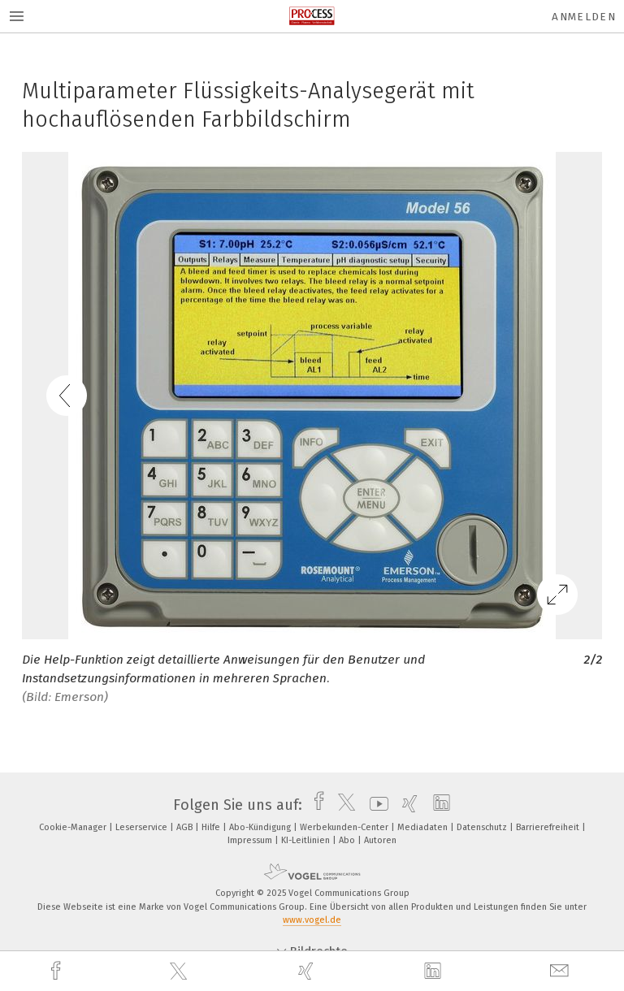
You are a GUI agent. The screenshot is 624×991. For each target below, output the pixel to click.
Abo (348, 840)
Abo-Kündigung (261, 827)
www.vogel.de (312, 920)
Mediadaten (423, 827)
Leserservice (142, 827)
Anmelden (584, 17)
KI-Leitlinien (306, 840)
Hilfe (212, 827)
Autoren (380, 840)
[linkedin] (434, 971)
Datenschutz (483, 827)
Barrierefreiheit (549, 827)
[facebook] (57, 971)
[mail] (561, 971)
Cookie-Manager (74, 827)
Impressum (251, 840)
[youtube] (375, 805)
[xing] (308, 971)
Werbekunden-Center (345, 827)
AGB (185, 827)
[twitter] (180, 971)
